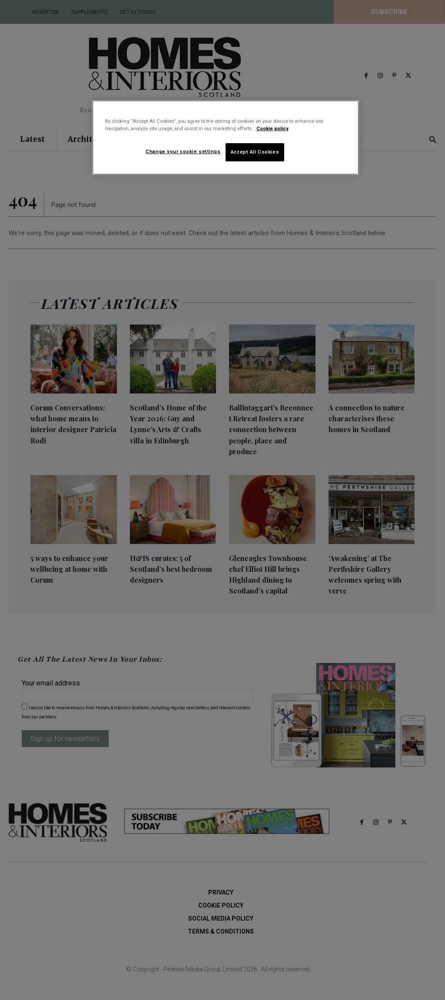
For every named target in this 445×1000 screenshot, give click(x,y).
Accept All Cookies (255, 152)
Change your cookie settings (183, 151)
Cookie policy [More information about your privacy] (272, 128)
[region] (225, 137)
